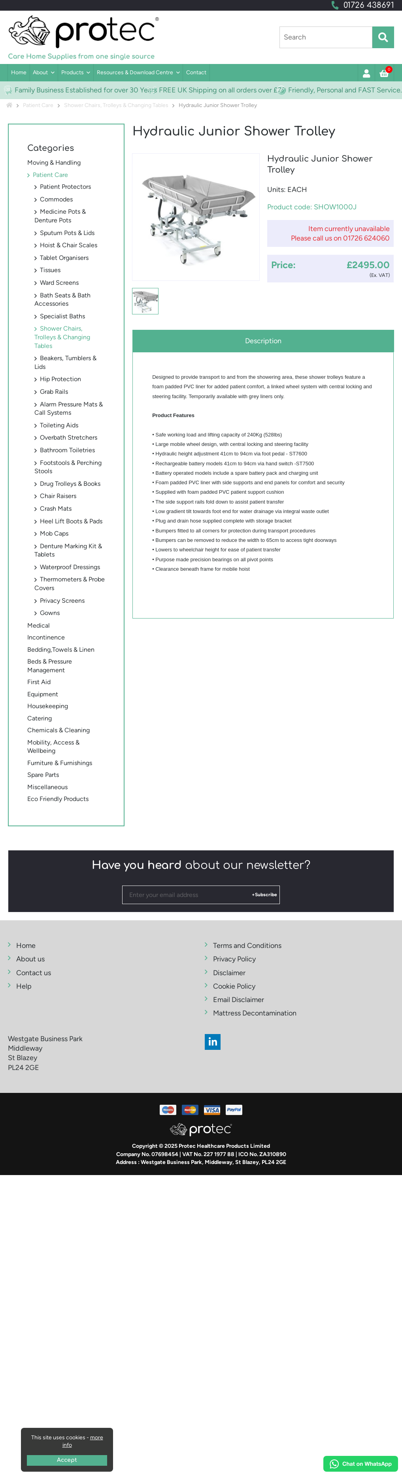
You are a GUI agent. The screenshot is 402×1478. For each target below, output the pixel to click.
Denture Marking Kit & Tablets (68, 550)
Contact (196, 72)
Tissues (50, 270)
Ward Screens (59, 282)
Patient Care (50, 175)
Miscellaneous (47, 787)
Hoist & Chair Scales (68, 245)
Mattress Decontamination (254, 1013)
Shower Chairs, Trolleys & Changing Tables (62, 337)
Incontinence (46, 637)
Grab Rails (54, 391)
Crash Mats (56, 508)
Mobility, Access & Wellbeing (53, 747)
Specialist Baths (62, 316)
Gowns (50, 613)
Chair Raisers (58, 496)
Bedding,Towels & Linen (60, 649)
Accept (67, 1460)
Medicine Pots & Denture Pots (60, 216)
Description (263, 341)
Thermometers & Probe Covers (69, 583)
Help (24, 986)
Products (72, 72)
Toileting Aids (59, 425)
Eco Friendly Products (58, 799)
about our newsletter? (201, 865)
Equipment (42, 694)
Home (18, 72)
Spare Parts (43, 774)
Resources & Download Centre (135, 72)
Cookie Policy (234, 986)
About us (30, 959)
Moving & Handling (54, 162)
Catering (39, 718)
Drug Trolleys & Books (70, 483)
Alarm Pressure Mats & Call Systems (68, 409)
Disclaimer (229, 972)
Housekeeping (47, 706)
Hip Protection (60, 379)
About (40, 72)
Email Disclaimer (238, 999)
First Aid (39, 682)
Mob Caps (54, 533)
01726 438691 (368, 5)
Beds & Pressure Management (49, 666)
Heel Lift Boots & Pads (71, 521)
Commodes (56, 199)
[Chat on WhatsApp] (360, 1465)
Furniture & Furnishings (59, 763)
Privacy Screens (62, 600)
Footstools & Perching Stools (68, 467)
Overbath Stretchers (68, 437)
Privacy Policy (234, 959)
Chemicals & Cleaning (58, 730)
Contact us (33, 972)
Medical (38, 625)
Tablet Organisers (64, 257)
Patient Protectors (65, 186)
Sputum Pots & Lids (67, 233)
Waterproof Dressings (70, 567)
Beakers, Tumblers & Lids (65, 362)
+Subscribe (264, 894)
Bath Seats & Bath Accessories (62, 299)
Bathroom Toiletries (67, 450)
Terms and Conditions (247, 945)
